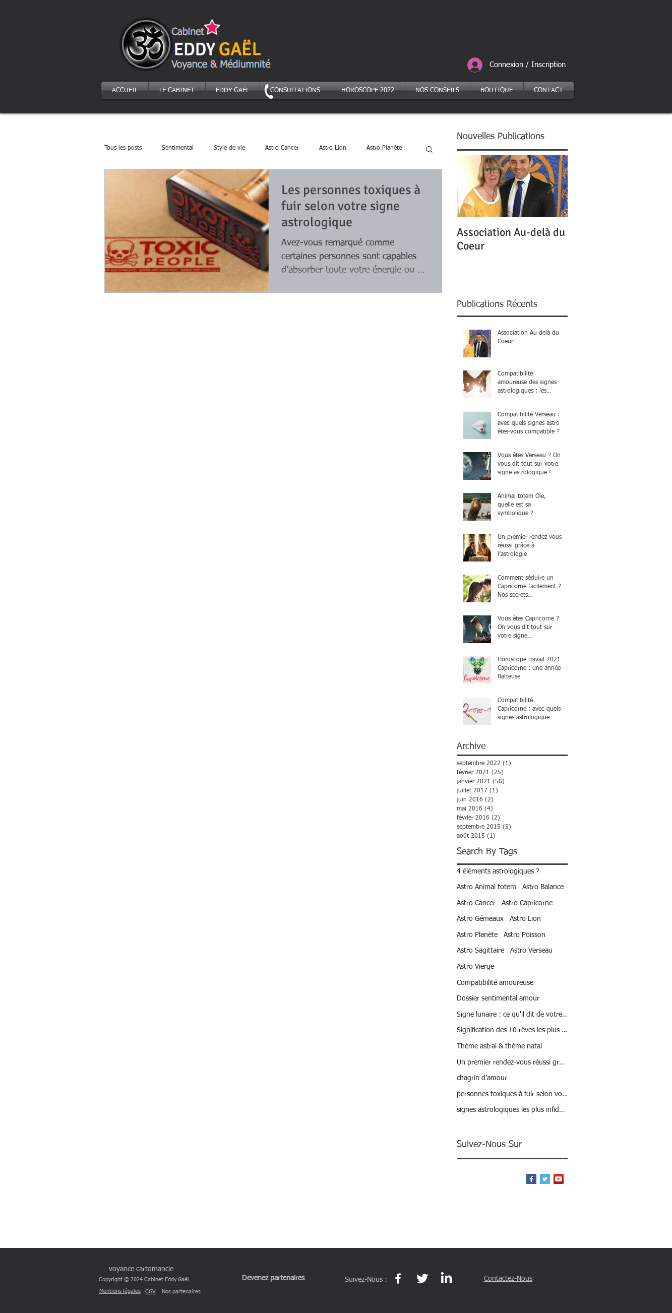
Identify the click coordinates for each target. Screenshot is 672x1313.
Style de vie (229, 148)
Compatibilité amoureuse (495, 982)
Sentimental (178, 148)
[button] (429, 150)
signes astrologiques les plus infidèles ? (512, 1109)
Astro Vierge (475, 966)
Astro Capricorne (527, 903)
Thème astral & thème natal (499, 1046)
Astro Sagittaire (480, 950)
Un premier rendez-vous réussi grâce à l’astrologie (512, 1062)
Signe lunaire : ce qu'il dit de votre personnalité (512, 1014)
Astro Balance (543, 887)
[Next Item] (551, 186)
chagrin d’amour (482, 1078)
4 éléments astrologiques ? (498, 871)
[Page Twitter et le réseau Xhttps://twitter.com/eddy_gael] (422, 1278)
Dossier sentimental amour (498, 998)
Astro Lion (332, 148)
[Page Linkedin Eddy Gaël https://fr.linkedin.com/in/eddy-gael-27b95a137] (446, 1278)
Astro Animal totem (486, 887)
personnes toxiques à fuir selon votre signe (512, 1094)
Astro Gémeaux (480, 918)
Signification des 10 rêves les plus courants (512, 1030)
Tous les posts (123, 148)
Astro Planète (384, 148)
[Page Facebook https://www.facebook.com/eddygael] (398, 1278)
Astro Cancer (282, 148)
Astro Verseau (531, 950)
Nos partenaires (181, 1291)
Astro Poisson (524, 935)
